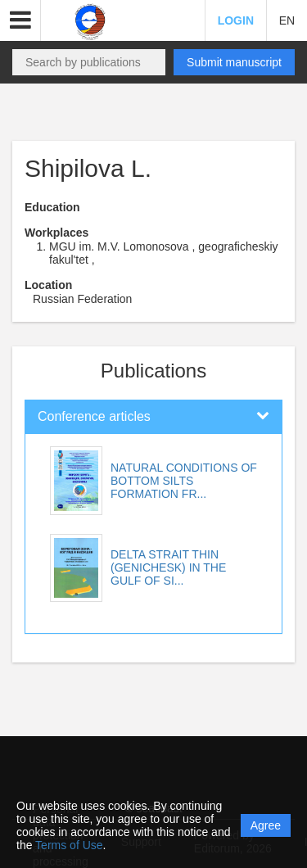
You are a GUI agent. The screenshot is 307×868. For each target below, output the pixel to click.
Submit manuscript (234, 62)
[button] (20, 20)
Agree (266, 825)
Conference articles (94, 416)
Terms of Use (68, 845)
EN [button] (287, 20)
